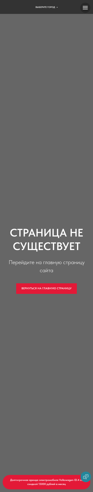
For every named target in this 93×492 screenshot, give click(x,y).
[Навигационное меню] (85, 8)
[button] (46, 482)
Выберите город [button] (46, 7)
